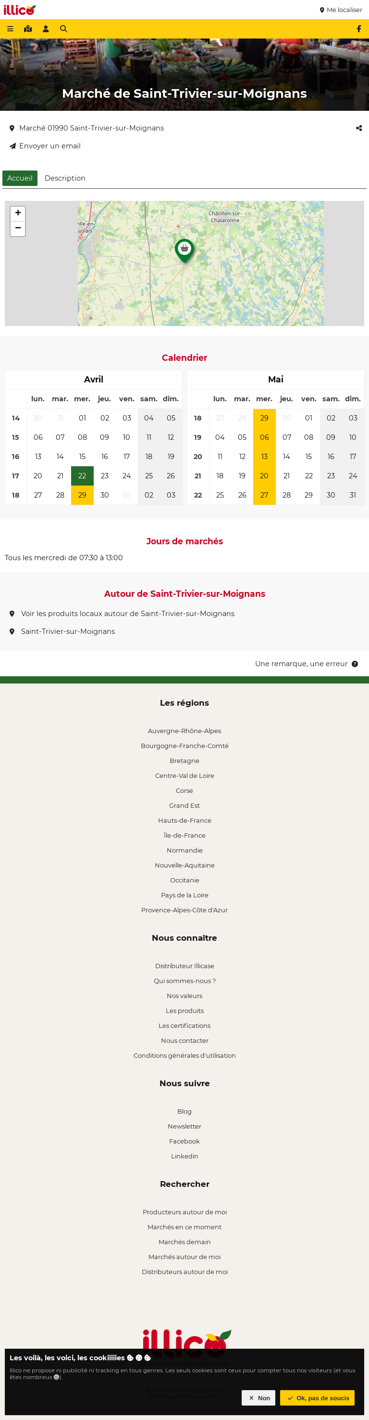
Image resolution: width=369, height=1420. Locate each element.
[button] (184, 253)
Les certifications (184, 1025)
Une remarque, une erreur (307, 663)
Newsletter (184, 1126)
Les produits (185, 1010)
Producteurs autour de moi (185, 1212)
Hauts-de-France (184, 820)
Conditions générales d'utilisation (185, 1055)
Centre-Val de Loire (184, 775)
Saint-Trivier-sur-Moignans (62, 631)
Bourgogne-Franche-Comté (185, 745)
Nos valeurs (184, 995)
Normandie (185, 850)
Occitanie (184, 880)
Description (65, 178)
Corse (184, 790)
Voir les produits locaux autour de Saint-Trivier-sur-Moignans (122, 613)
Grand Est (184, 805)
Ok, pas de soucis (317, 1398)
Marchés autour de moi (184, 1257)
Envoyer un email (45, 146)
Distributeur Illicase (184, 966)
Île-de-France (185, 835)
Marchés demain (185, 1242)
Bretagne (184, 760)
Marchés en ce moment (184, 1227)
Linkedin (184, 1156)
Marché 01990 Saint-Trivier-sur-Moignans (87, 128)
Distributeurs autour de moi (185, 1271)
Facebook (184, 1141)
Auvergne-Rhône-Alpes (184, 731)
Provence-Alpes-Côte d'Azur (184, 910)
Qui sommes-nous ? (185, 981)
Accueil (20, 178)
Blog (184, 1111)
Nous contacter (185, 1040)
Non (259, 1398)
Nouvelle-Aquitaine (185, 865)
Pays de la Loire (185, 895)
